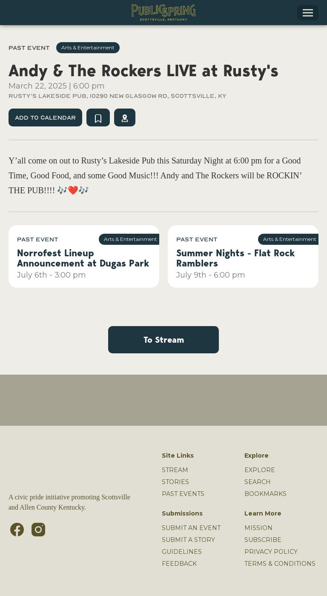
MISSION (258, 528)
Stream (175, 470)
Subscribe (262, 540)
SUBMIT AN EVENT (191, 528)
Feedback (179, 563)
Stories (175, 482)
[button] (307, 12)
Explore (259, 470)
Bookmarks (265, 494)
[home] (163, 12)
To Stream (163, 340)
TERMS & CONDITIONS (280, 563)
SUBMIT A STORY (188, 540)
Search (257, 482)
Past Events (183, 494)
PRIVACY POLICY (271, 552)
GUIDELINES (182, 552)
